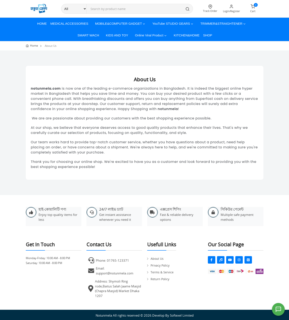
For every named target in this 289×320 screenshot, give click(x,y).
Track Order (210, 8)
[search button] (187, 9)
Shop (207, 35)
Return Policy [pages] (160, 279)
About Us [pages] (157, 259)
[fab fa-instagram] (239, 260)
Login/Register (231, 8)
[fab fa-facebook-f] (211, 260)
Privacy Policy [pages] (160, 265)
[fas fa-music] (220, 260)
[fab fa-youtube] (230, 260)
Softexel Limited (182, 315)
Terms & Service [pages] (162, 272)
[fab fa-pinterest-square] (248, 260)
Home (42, 23)
